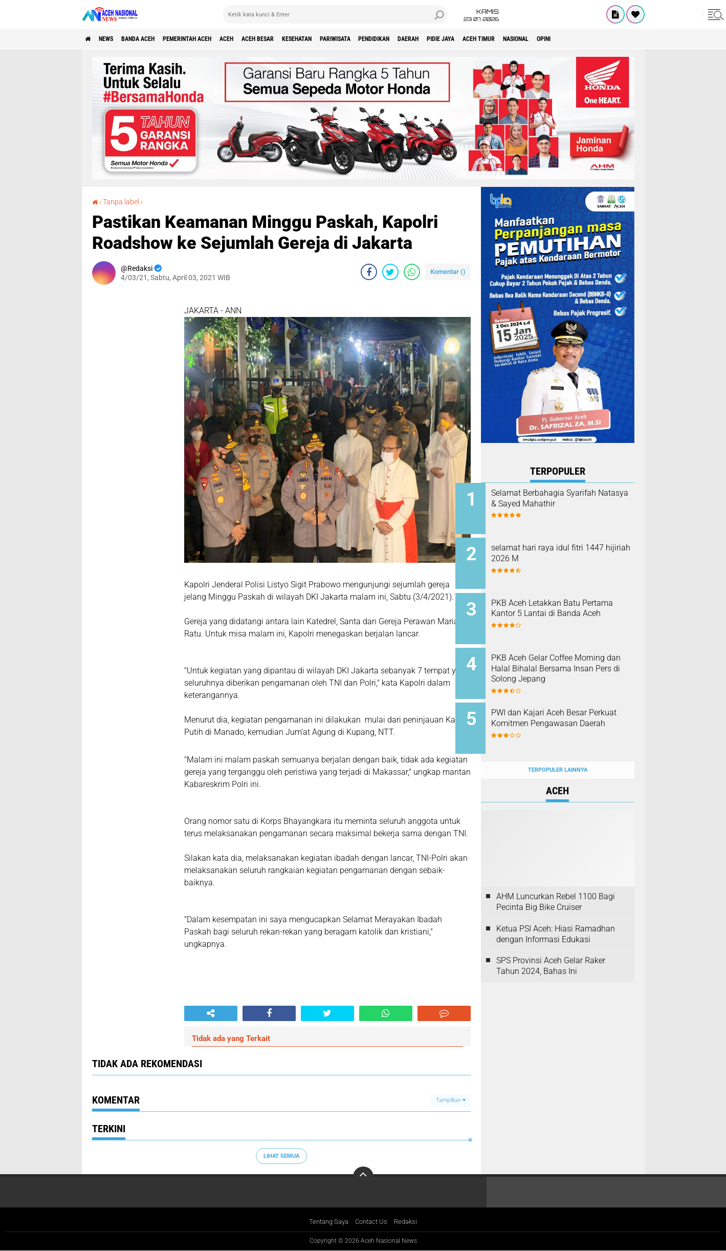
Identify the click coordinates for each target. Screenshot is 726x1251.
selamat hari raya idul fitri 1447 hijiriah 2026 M (563, 550)
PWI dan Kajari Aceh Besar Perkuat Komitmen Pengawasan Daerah (564, 710)
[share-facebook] (369, 271)
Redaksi (409, 1222)
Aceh (263, 39)
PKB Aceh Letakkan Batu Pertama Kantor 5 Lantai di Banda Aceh (565, 607)
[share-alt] (210, 1013)
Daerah (490, 39)
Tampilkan (451, 1100)
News (114, 39)
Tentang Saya (326, 1222)
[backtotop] (363, 1177)
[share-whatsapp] (412, 271)
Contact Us (372, 1222)
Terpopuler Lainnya (557, 750)
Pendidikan (448, 39)
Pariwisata (399, 39)
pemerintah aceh (215, 39)
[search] (335, 14)
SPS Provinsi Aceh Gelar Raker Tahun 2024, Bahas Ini (550, 946)
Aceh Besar (302, 39)
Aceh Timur (578, 39)
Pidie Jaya (531, 39)
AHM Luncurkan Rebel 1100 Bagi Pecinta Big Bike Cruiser (555, 882)
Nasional (624, 39)
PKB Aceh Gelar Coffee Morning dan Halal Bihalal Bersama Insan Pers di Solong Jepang (571, 664)
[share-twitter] (390, 271)
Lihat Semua (281, 1155)
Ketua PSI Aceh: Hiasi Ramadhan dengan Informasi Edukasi (555, 914)
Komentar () (448, 271)
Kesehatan (351, 39)
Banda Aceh (154, 39)
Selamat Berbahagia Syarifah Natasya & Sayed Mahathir (569, 498)
